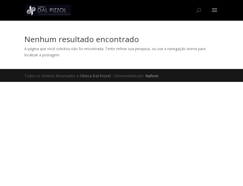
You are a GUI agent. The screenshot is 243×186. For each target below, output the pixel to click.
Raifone (151, 75)
